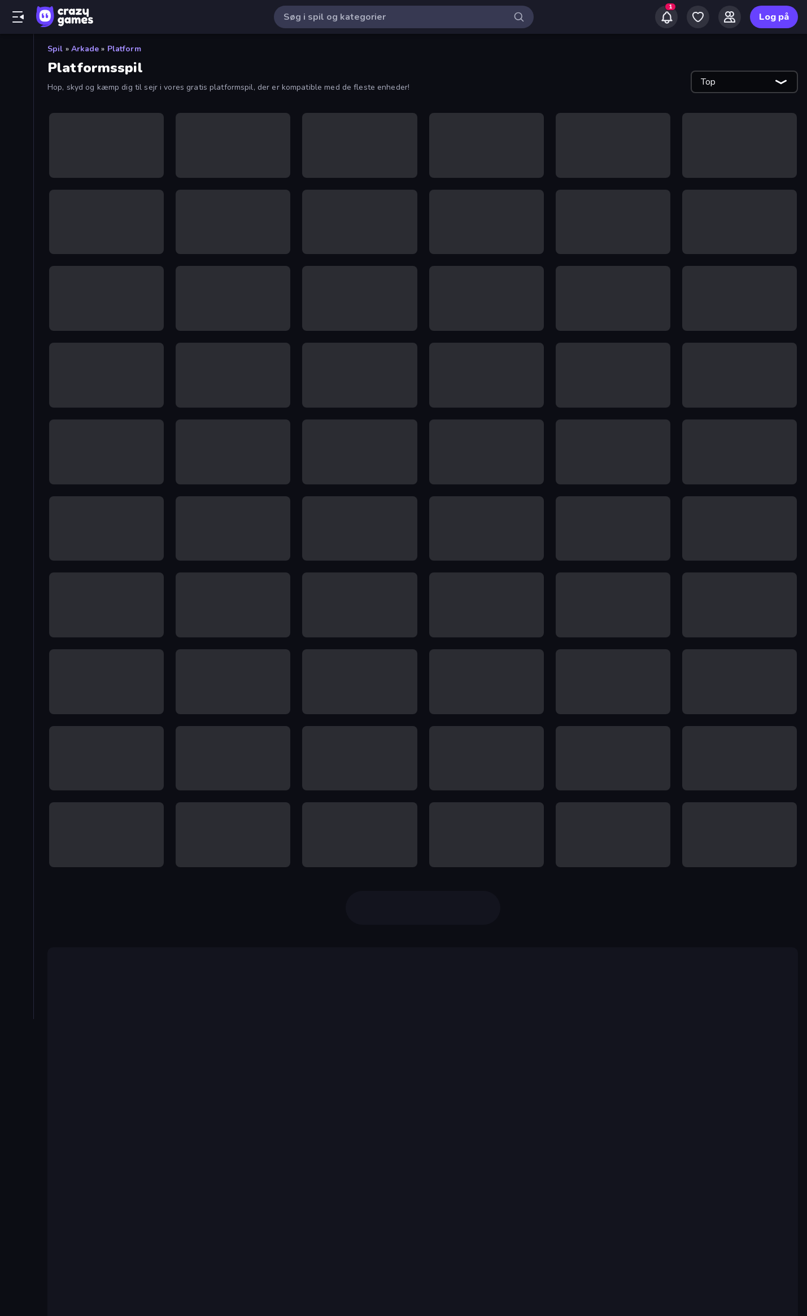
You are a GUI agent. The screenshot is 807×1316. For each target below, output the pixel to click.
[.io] (16, 292)
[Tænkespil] (16, 465)
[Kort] (16, 350)
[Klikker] (16, 311)
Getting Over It (318, 1115)
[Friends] (729, 17)
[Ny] (16, 90)
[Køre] (16, 330)
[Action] (16, 215)
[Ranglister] (16, 186)
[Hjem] (16, 52)
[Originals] (16, 148)
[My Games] (698, 17)
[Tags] (16, 513)
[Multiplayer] (16, 167)
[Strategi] (16, 446)
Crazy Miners (318, 1057)
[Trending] (16, 110)
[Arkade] (16, 234)
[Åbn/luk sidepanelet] (18, 16)
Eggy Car (83, 1224)
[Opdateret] (16, 129)
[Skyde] (16, 407)
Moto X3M (546, 1224)
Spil (55, 48)
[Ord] (16, 369)
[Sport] (16, 426)
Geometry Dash (424, 1129)
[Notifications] (666, 17)
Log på (774, 17)
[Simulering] (16, 388)
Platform (124, 48)
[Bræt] (16, 254)
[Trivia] (16, 484)
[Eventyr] (16, 273)
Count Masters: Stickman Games (305, 1043)
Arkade (85, 48)
